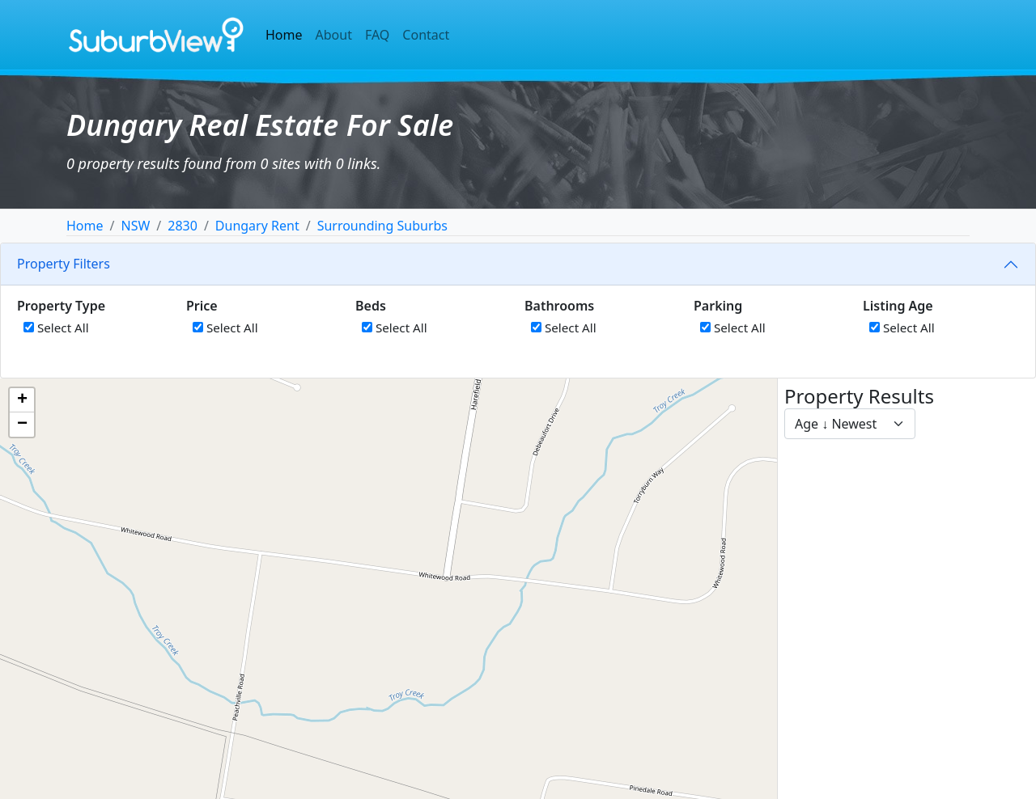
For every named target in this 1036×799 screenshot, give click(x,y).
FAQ (377, 35)
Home (284, 35)
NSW (135, 226)
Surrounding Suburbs (382, 226)
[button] (22, 400)
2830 (182, 226)
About (334, 35)
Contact (425, 35)
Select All (56, 327)
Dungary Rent (257, 226)
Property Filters (63, 264)
